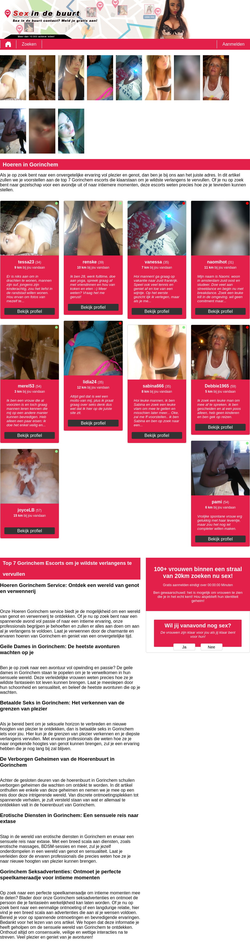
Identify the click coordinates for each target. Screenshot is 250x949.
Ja (184, 647)
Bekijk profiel (29, 311)
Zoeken (29, 44)
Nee (211, 647)
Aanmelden (233, 44)
